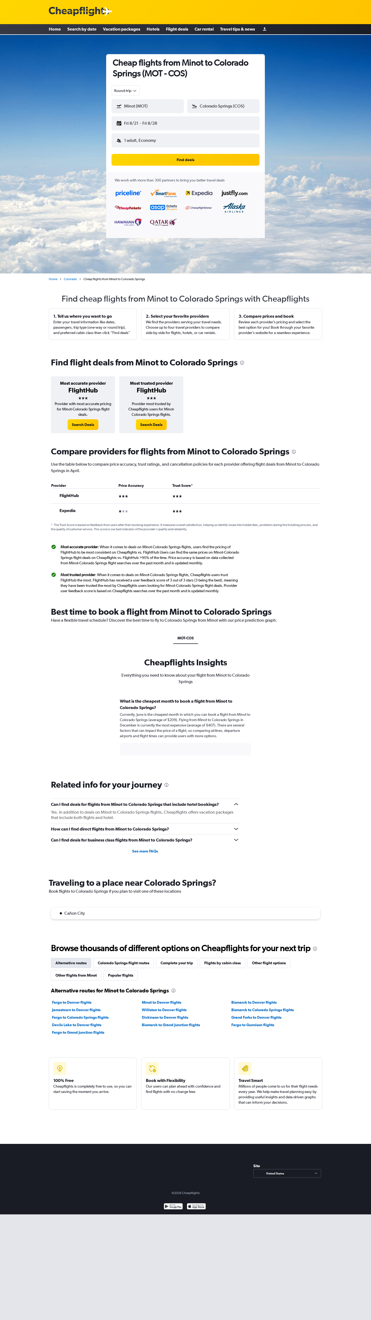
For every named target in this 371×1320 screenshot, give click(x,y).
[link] (83, 420)
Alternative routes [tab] (71, 958)
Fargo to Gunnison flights (252, 1020)
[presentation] (242, 358)
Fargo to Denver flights (71, 998)
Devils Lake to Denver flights (76, 1020)
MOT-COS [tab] (185, 634)
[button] (145, 122)
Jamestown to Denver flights (76, 1005)
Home (55, 29)
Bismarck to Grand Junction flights (171, 1020)
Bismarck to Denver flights (254, 998)
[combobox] (126, 90)
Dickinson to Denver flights (165, 1013)
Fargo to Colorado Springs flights (80, 1013)
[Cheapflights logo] (79, 11)
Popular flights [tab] (120, 971)
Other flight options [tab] (269, 958)
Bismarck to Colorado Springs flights (262, 1005)
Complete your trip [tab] (177, 958)
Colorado (70, 275)
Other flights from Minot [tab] (76, 971)
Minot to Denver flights (161, 998)
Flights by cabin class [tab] (222, 958)
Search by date (82, 29)
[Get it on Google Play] (173, 1202)
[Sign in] (264, 29)
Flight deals (177, 29)
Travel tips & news (237, 29)
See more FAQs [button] (145, 847)
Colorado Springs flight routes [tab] (123, 958)
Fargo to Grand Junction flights (78, 1028)
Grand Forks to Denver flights (256, 1013)
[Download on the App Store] (196, 1202)
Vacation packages (121, 29)
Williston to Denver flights (164, 1005)
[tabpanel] (185, 728)
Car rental (204, 29)
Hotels (153, 29)
